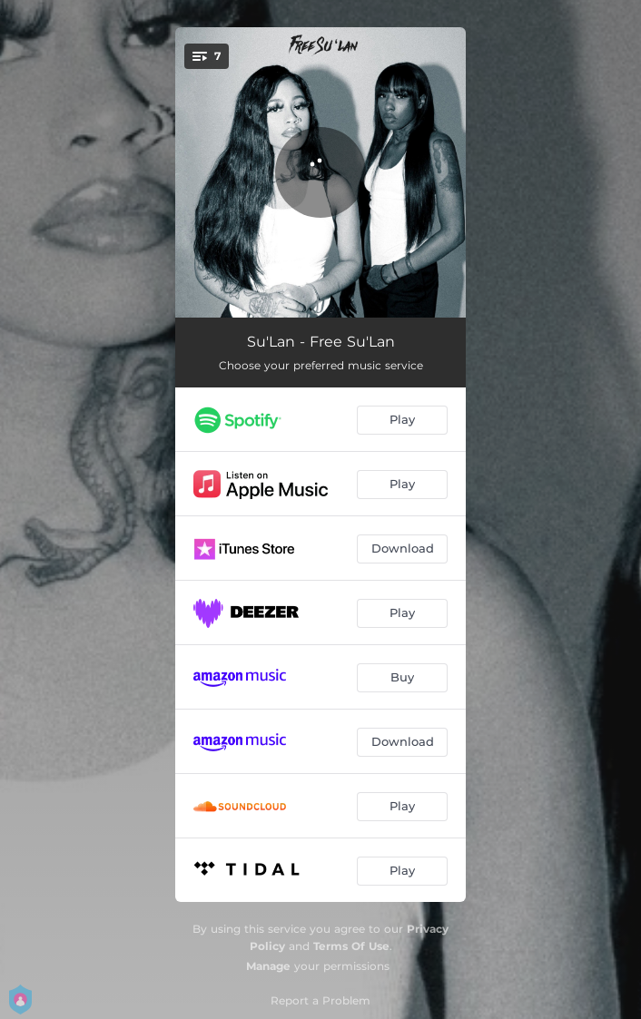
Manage (268, 966)
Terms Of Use (351, 946)
